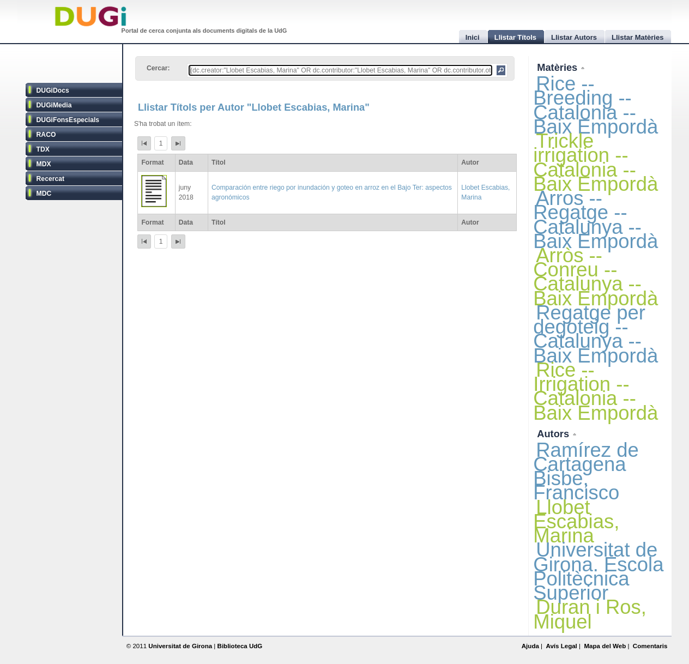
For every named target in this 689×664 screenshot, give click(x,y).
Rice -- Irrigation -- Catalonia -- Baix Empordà (595, 391)
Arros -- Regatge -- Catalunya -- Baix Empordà (595, 219)
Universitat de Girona (180, 646)
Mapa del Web (605, 646)
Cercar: (158, 68)
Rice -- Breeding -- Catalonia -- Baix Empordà (595, 105)
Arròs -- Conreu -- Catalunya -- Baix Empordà (595, 277)
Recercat (50, 179)
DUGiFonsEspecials (68, 120)
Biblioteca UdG (240, 646)
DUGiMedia (54, 105)
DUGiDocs (53, 90)
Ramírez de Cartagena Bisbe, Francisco (586, 471)
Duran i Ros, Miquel (589, 614)
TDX (43, 149)
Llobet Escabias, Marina (576, 521)
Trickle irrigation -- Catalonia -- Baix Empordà (595, 162)
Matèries (558, 67)
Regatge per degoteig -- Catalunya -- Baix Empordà (595, 334)
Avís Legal (561, 646)
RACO (46, 134)
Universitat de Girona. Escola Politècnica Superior (598, 571)
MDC (44, 193)
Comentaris (650, 646)
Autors (554, 433)
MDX (44, 164)
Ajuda (530, 646)
